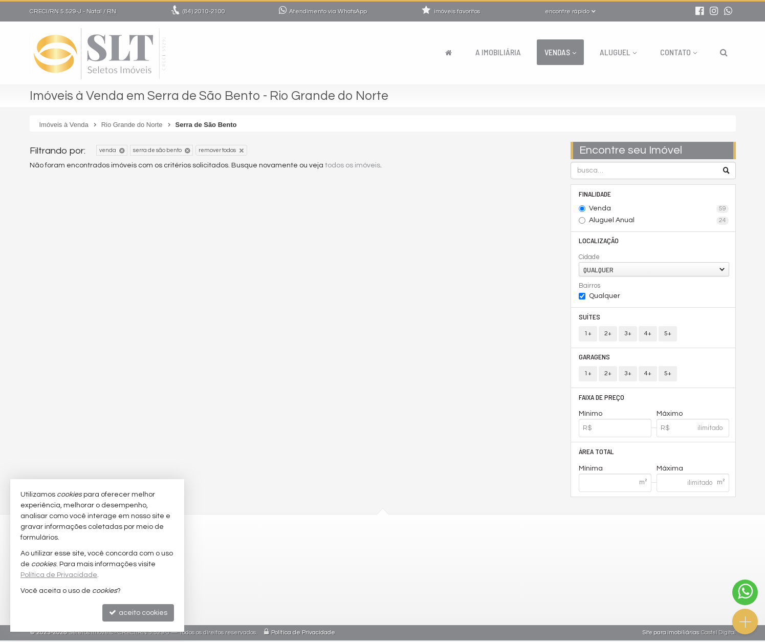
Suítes (589, 317)
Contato (678, 52)
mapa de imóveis (309, 612)
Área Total (596, 452)
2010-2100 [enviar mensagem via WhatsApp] (204, 11)
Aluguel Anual (659, 221)
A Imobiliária (498, 52)
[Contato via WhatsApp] (745, 592)
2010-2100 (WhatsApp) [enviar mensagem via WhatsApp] (325, 550)
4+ (647, 334)
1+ (588, 334)
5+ (667, 334)
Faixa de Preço (601, 398)
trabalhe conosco (310, 575)
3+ (627, 334)
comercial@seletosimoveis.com (334, 563)
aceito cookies (138, 612)
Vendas (560, 52)
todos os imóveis (352, 165)
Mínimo (590, 415)
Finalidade (595, 193)
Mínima (591, 470)
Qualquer (604, 296)
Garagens (594, 357)
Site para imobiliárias (671, 634)
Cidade (589, 257)
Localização (599, 241)
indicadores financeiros (320, 587)
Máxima (670, 470)
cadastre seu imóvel (314, 600)
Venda (659, 209)
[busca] (723, 52)
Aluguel (618, 52)
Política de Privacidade (303, 634)
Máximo (670, 415)
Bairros (589, 286)
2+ (607, 334)
